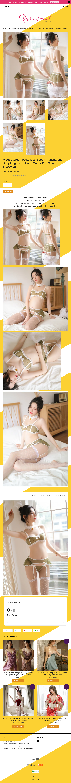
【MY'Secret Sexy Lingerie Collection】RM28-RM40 (21, 28)
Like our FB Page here (9, 741)
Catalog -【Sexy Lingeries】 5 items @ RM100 (16, 743)
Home (4, 28)
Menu (6, 6)
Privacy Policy (35, 779)
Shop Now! (54, 2)
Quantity (5, 181)
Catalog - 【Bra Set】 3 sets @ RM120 (14, 746)
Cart (65, 6)
